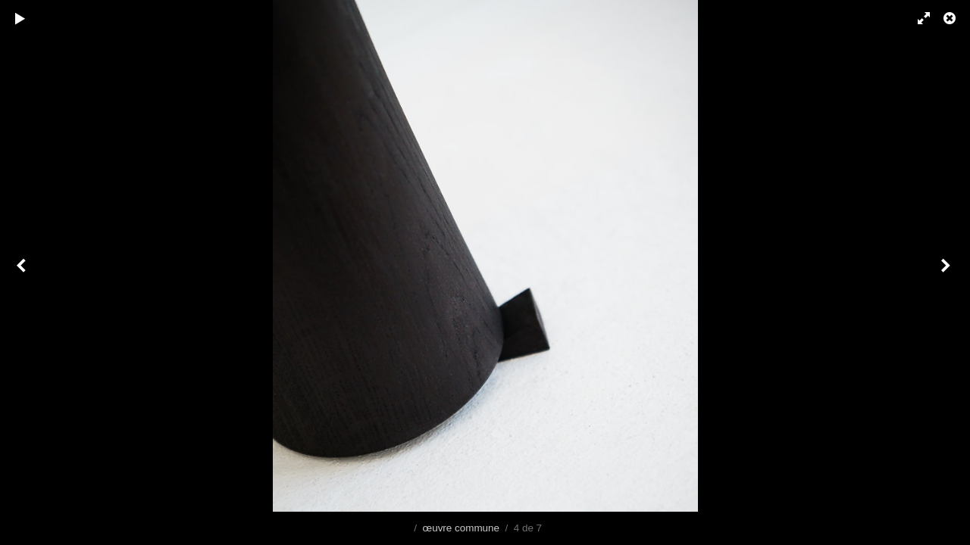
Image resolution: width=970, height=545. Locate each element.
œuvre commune (460, 528)
